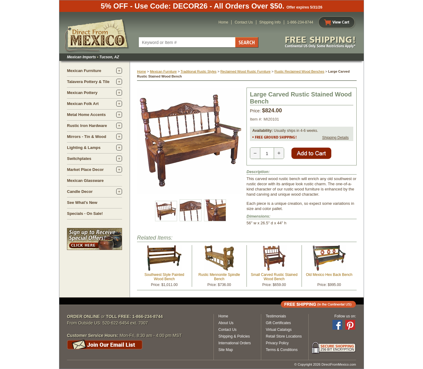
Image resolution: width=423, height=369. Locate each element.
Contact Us (244, 22)
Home (223, 22)
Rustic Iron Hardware (87, 125)
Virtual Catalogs (279, 329)
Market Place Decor (85, 169)
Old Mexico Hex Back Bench (329, 275)
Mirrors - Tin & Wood (86, 136)
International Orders (234, 343)
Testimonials (276, 316)
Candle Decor (80, 191)
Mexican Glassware (85, 180)
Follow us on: (345, 316)
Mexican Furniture (84, 70)
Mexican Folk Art (83, 103)
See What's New (82, 202)
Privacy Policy (277, 343)
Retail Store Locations (284, 336)
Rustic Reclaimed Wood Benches (299, 71)
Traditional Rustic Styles (198, 71)
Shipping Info (270, 22)
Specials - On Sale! (85, 213)
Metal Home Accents (86, 114)
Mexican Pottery (82, 92)
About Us (225, 323)
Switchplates (79, 158)
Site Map (225, 350)
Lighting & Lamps (84, 147)
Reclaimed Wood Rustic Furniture (245, 71)
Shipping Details (335, 138)
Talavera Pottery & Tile (88, 81)
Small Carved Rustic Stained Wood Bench (274, 277)
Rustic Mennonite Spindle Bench (219, 277)
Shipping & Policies (234, 336)
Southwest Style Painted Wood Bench (164, 277)
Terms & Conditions (282, 350)
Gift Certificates (278, 323)
